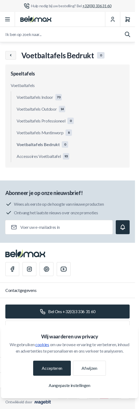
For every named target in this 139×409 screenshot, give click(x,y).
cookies (42, 344)
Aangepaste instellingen (69, 385)
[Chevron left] (10, 55)
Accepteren (52, 368)
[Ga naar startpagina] (35, 19)
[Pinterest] (46, 269)
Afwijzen (89, 368)
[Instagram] (29, 269)
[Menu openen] (7, 19)
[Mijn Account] (112, 19)
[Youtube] (64, 269)
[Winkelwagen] (127, 19)
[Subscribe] (123, 227)
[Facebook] (12, 269)
